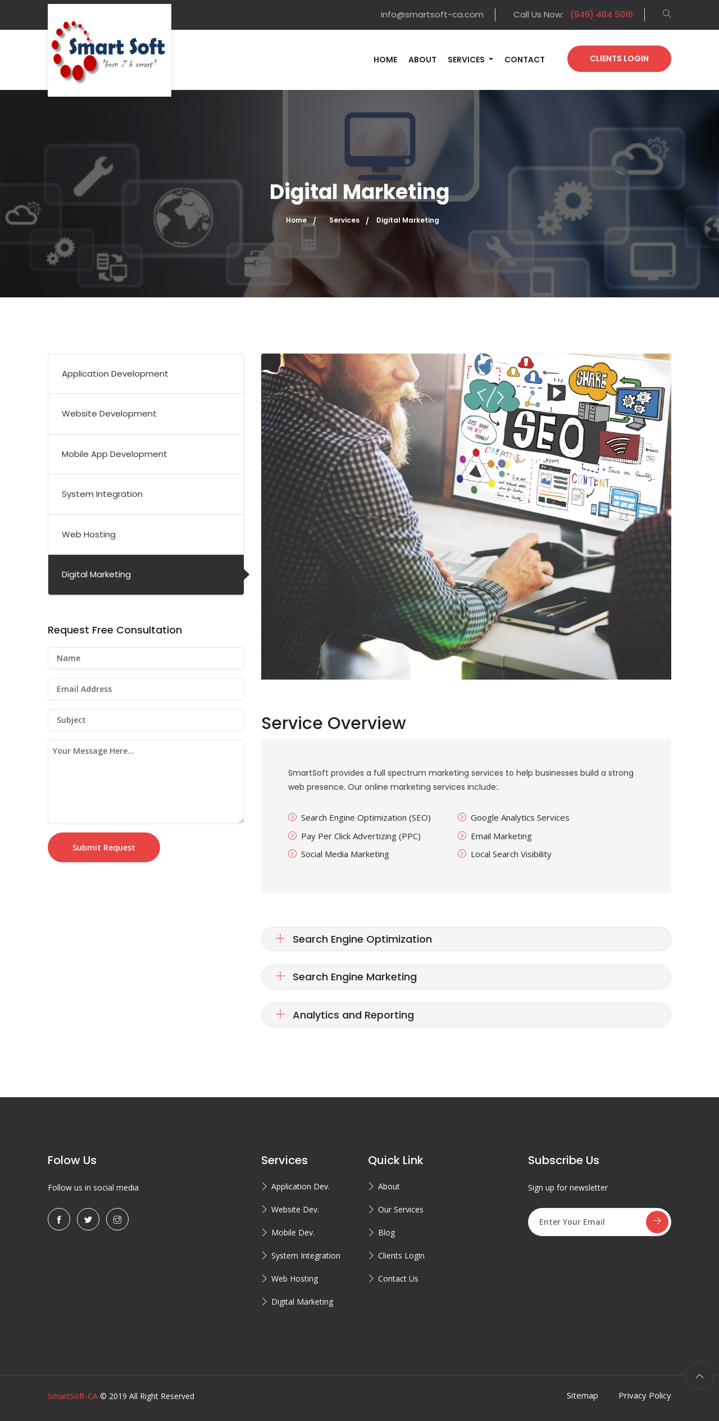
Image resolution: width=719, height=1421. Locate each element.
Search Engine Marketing (346, 977)
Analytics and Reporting (344, 1015)
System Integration (102, 494)
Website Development (109, 413)
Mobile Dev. (293, 1232)
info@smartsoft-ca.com (432, 14)
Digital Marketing (96, 574)
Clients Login (619, 58)
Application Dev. (300, 1186)
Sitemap (582, 1395)
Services (344, 220)
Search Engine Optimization (353, 939)
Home (385, 59)
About (422, 59)
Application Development (115, 373)
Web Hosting (89, 534)
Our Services (401, 1209)
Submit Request (103, 847)
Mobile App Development (114, 454)
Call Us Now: (573, 14)
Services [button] (467, 59)
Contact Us (398, 1278)
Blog (386, 1232)
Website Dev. (295, 1209)
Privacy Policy (644, 1395)
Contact (524, 59)
